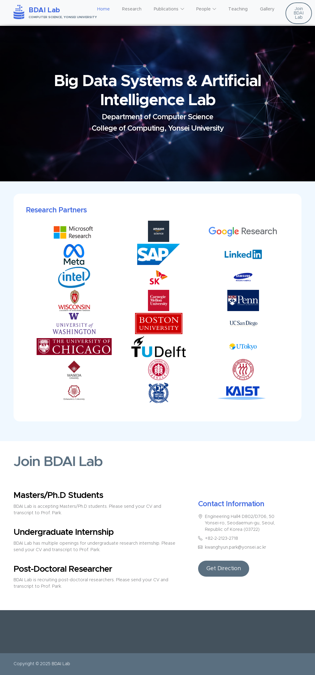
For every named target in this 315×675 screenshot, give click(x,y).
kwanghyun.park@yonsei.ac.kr (235, 547)
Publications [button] (166, 9)
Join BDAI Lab (299, 13)
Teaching (238, 9)
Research (132, 9)
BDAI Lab (61, 664)
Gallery (267, 9)
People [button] (203, 9)
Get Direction (223, 568)
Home (103, 9)
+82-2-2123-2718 (221, 538)
